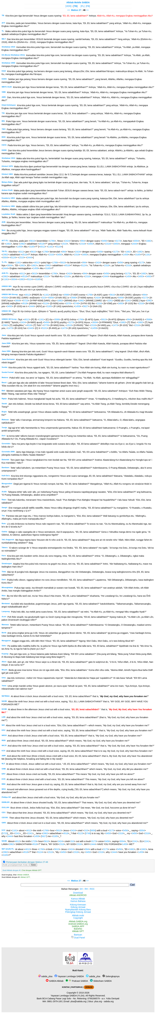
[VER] (68, 6)
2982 (22, 244)
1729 (34, 841)
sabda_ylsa (45, 976)
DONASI (88, 987)
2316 (82, 244)
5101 (44, 328)
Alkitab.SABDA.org (78, 921)
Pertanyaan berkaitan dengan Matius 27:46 (27, 862)
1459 (19, 246)
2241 (110, 300)
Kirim (33, 865)
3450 (90, 244)
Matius (74, 10)
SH (81, 889)
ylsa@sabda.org (78, 1001)
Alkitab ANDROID (78, 895)
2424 (67, 241)
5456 (104, 241)
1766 (52, 241)
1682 (148, 241)
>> (87, 10)
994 (83, 241)
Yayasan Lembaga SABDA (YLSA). (68, 995)
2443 (30, 328)
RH (86, 889)
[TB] (75, 6)
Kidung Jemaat (78, 907)
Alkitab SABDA (23, 875)
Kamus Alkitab (78, 898)
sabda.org (109, 1001)
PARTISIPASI (76, 987)
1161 (50, 246)
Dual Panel (78, 937)
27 (80, 10)
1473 (115, 325)
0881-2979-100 (54, 1001)
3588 (66, 295)
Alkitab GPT (25, 877)
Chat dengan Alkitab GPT (31, 870)
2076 (68, 303)
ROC (92, 889)
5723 (25, 300)
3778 (46, 325)
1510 (64, 244)
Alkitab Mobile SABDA (78, 2)
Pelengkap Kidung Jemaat (78, 912)
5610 (32, 241)
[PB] (88, 6)
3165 (31, 246)
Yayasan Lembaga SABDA (69, 976)
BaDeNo (78, 929)
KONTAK (66, 987)
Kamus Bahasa (78, 901)
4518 (41, 244)
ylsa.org (98, 1001)
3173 (118, 241)
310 (44, 297)
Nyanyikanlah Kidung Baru (78, 909)
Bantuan (78, 934)
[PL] (83, 6)
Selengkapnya (110, 976)
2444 (134, 244)
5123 (80, 833)
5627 (85, 306)
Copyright (78, 918)
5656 (5, 297)
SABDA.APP (78, 926)
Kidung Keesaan (78, 904)
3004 (136, 241)
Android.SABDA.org (78, 924)
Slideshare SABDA (101, 981)
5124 (58, 246)
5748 (76, 303)
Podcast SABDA (77, 981)
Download (78, 893)
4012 (42, 246)
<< (68, 10)
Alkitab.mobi (78, 915)
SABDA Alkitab (54, 981)
